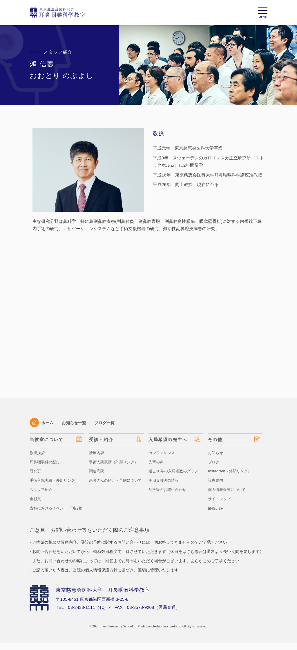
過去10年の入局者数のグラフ (175, 471)
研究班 (36, 471)
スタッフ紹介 (42, 489)
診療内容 (97, 452)
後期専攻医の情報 (164, 480)
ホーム (42, 422)
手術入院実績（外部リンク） (56, 480)
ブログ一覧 (108, 422)
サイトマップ (220, 498)
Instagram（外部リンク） (231, 471)
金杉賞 (36, 498)
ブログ (214, 462)
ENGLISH (216, 508)
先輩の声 (156, 462)
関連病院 (97, 471)
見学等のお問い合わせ (168, 489)
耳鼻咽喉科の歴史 (46, 462)
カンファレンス (162, 452)
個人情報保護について (228, 489)
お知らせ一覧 (76, 422)
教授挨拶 (38, 452)
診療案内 (216, 480)
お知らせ (216, 452)
